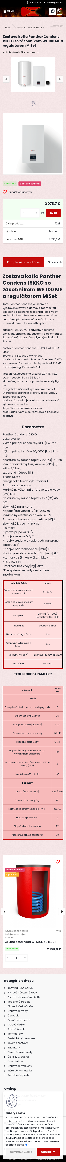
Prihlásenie (35, 2)
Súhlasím (48, 1152)
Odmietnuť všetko (21, 1152)
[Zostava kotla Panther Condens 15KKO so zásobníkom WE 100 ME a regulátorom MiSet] (33, 74)
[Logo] (33, 11)
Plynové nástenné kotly (30, 27)
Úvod (8, 27)
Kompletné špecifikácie (23, 262)
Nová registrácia (55, 2)
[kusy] (30, 213)
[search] (53, 12)
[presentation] (6, 79)
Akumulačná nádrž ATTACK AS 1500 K (31, 942)
